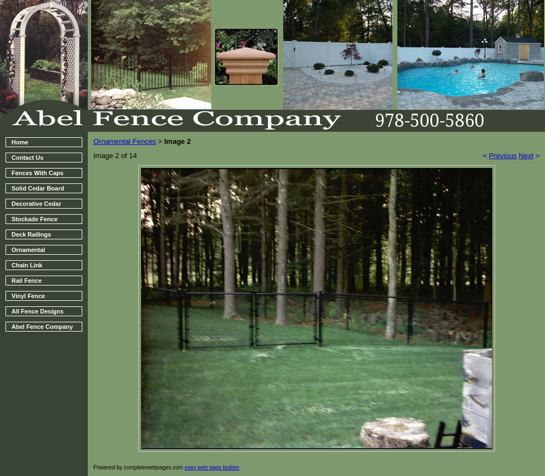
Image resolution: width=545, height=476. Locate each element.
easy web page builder (211, 467)
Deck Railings (31, 234)
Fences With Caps (38, 173)
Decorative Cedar (36, 203)
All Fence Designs (38, 311)
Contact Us (27, 157)
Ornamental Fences (124, 141)
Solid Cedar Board (38, 188)
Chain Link (27, 265)
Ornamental (28, 250)
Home (20, 142)
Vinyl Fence (28, 296)
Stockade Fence (35, 219)
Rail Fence (27, 280)
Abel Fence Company (42, 326)
